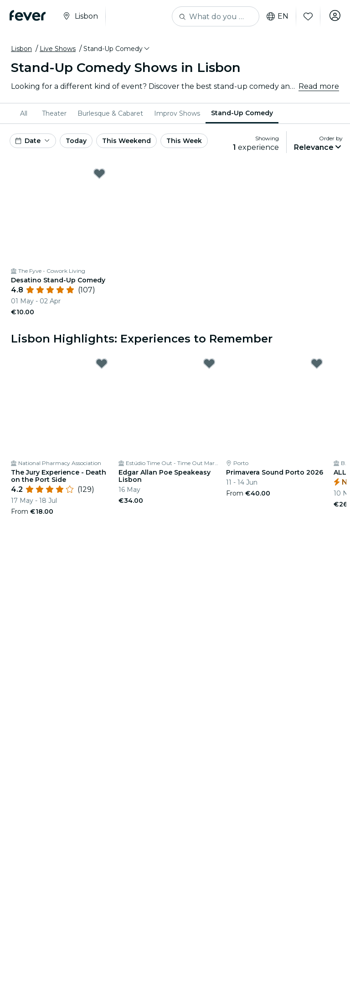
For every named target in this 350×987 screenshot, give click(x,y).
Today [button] (76, 141)
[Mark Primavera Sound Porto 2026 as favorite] (317, 363)
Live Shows (58, 49)
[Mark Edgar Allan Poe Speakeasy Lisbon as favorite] (209, 363)
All (23, 113)
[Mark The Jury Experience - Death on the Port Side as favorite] (102, 363)
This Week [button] (184, 141)
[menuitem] (25, 113)
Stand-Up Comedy (242, 113)
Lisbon (21, 49)
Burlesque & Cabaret (110, 113)
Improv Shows (177, 113)
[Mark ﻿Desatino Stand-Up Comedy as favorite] (99, 173)
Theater (54, 113)
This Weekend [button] (126, 141)
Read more (319, 86)
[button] (117, 48)
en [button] (274, 16)
